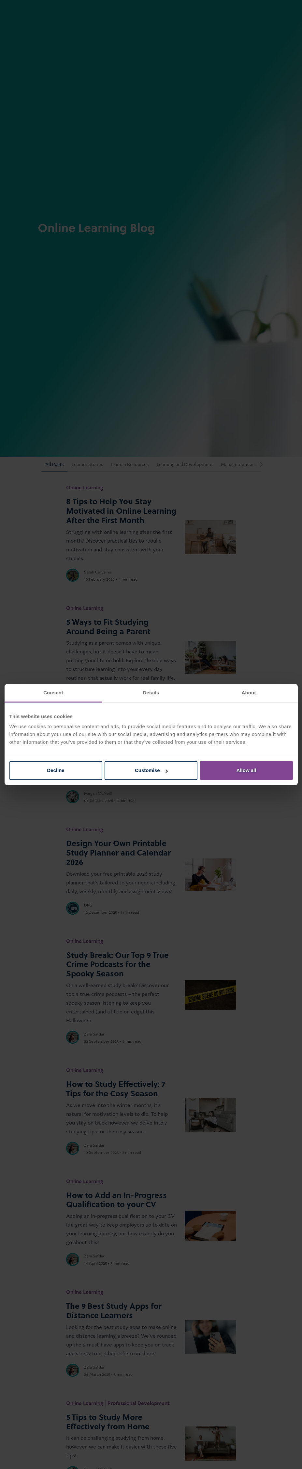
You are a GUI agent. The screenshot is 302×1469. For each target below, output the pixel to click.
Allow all (246, 770)
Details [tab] (151, 692)
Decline (55, 770)
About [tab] (249, 692)
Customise (151, 770)
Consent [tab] (53, 692)
